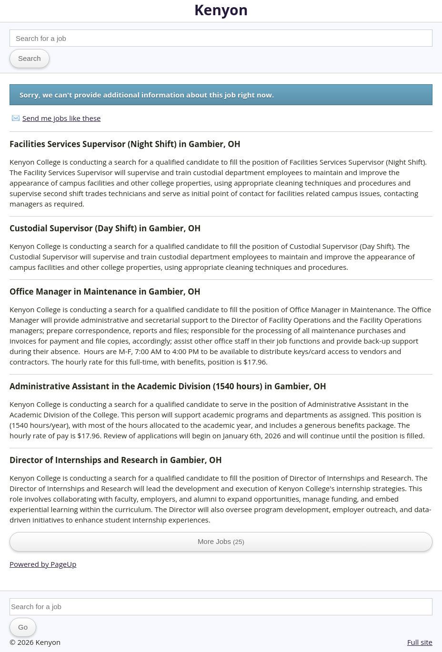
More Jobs (221, 541)
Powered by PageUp (43, 564)
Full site (419, 642)
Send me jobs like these (61, 118)
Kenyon (221, 10)
